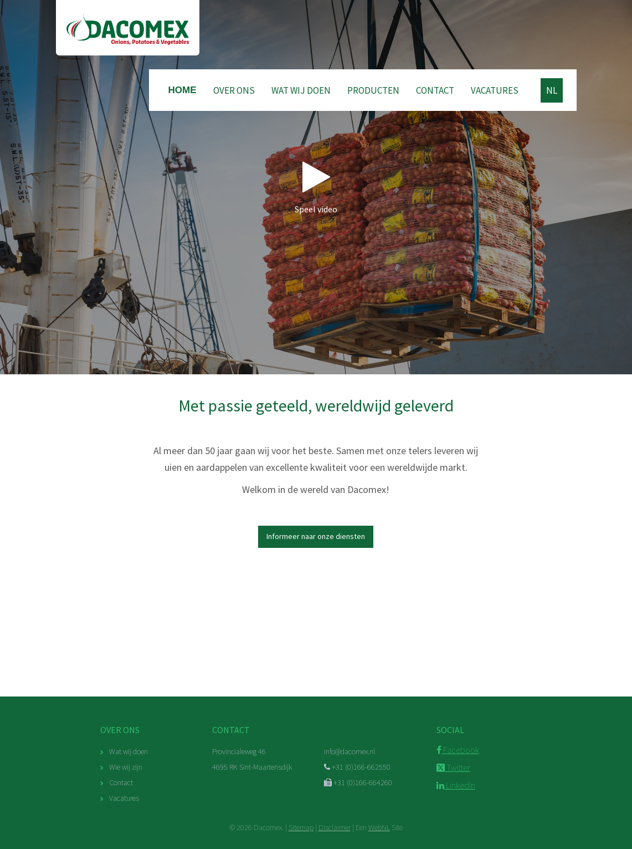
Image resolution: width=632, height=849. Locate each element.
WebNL (379, 827)
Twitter (453, 767)
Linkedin (455, 785)
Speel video (316, 187)
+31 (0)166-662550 (357, 767)
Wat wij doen (301, 90)
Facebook (457, 749)
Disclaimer (334, 827)
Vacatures (494, 90)
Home (182, 90)
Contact (435, 90)
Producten (373, 90)
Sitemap (301, 827)
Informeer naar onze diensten (315, 536)
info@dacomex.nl (349, 751)
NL (551, 90)
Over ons (234, 90)
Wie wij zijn (125, 767)
